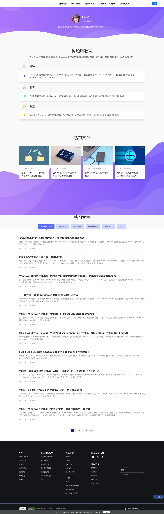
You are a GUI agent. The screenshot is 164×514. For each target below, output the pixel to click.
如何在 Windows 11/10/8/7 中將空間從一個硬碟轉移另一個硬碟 (54, 409)
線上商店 (68, 481)
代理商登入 (23, 468)
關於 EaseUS (23, 456)
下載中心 (68, 460)
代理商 (21, 464)
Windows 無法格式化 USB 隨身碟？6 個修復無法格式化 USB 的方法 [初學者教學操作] (68, 276)
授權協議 (94, 479)
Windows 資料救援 (46, 456)
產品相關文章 (46, 452)
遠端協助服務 (69, 489)
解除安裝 (94, 468)
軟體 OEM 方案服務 (71, 493)
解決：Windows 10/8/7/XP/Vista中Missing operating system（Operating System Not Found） (74, 333)
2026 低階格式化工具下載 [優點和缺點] (41, 257)
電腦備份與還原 (45, 468)
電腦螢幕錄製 (44, 472)
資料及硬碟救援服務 (72, 485)
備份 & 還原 (89, 4)
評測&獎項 (22, 460)
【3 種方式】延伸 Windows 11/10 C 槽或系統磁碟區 (48, 295)
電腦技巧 (43, 479)
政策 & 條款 (95, 483)
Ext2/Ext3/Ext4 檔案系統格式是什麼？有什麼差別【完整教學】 (54, 352)
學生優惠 (22, 476)
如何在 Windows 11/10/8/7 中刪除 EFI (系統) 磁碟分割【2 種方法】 (57, 314)
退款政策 (94, 472)
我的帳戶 (22, 479)
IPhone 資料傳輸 (45, 476)
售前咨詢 (68, 468)
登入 (154, 4)
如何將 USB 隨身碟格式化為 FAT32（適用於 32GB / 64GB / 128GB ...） (59, 371)
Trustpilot (123, 467)
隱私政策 (94, 476)
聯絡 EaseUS (69, 472)
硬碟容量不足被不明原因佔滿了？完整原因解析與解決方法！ (53, 238)
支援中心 (68, 456)
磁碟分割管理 (75, 4)
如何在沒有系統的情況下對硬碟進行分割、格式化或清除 (50, 390)
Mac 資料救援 (44, 460)
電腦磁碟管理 (44, 464)
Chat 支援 (68, 464)
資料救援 (62, 4)
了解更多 (98, 512)
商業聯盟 (22, 472)
